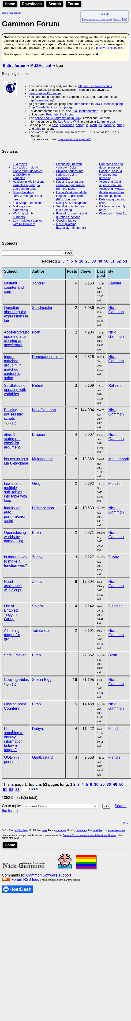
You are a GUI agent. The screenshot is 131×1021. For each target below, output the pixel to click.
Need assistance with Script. (13, 586)
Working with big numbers (24, 215)
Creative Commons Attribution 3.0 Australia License (89, 835)
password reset (106, 47)
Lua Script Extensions (27, 203)
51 (112, 261)
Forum (73, 4)
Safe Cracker (15, 655)
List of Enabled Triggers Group (11, 612)
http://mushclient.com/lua (95, 86)
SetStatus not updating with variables (15, 389)
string (120, 125)
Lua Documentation (85, 111)
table (38, 128)
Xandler (38, 283)
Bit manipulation (110, 196)
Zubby (37, 557)
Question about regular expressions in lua (16, 314)
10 (81, 261)
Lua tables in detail (25, 167)
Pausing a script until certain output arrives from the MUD (70, 185)
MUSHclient (40, 66)
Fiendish (115, 484)
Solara (37, 606)
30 (94, 261)
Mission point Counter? (15, 706)
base (55, 125)
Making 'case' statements (22, 208)
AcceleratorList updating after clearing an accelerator (16, 338)
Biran (36, 533)
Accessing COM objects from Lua (110, 183)
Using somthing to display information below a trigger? (13, 739)
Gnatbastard (42, 757)
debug (80, 125)
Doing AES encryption (71, 203)
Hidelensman (43, 508)
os (100, 125)
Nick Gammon (116, 310)
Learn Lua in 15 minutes (45, 93)
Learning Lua (106, 121)
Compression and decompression (111, 165)
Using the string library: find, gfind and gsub (27, 195)
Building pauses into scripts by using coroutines (69, 174)
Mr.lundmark (42, 459)
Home (10, 4)
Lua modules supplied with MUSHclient (27, 222)
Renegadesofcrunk (48, 357)
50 (106, 261)
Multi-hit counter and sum (14, 287)
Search (55, 4)
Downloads (32, 4)
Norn (36, 332)
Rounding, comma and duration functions (71, 215)
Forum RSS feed (25, 879)
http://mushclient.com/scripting (50, 107)
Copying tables (66, 220)
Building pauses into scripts (13, 414)
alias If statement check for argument (12, 440)
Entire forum (14, 66)
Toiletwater (41, 631)
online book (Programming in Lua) (58, 118)
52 (119, 261)
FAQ (124, 19)
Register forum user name (97, 19)
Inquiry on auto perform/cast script (14, 514)
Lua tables (20, 164)
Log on (105, 13)
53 (125, 261)
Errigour (38, 434)
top (125, 823)
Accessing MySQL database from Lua (111, 190)
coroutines (67, 125)
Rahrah (38, 385)
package (109, 125)
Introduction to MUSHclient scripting (98, 104)
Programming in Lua (60, 114)
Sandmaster (42, 308)
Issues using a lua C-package (16, 461)
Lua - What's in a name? (74, 139)
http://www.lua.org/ (41, 100)
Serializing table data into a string (70, 208)
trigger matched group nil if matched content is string (12, 367)
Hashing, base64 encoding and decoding (110, 174)
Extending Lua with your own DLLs (69, 165)
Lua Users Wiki (68, 121)
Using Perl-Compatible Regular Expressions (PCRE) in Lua (71, 195)
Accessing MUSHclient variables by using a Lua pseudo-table (28, 185)
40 (100, 261)
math (93, 125)
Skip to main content (11, 13)
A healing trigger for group (12, 635)
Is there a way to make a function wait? (15, 561)
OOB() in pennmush (13, 759)
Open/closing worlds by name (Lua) (15, 537)
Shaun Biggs (42, 680)
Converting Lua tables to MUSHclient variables (27, 174)
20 (87, 261)
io (87, 125)
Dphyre (38, 729)
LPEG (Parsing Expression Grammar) (71, 225)
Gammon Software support (48, 875)
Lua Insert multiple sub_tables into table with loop (15, 492)
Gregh (37, 484)
